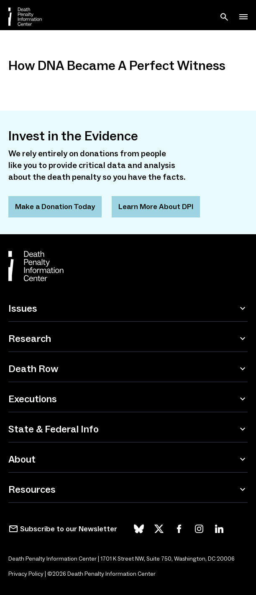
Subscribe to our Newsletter (68, 528)
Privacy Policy (26, 573)
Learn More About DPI (155, 206)
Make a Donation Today (55, 206)
